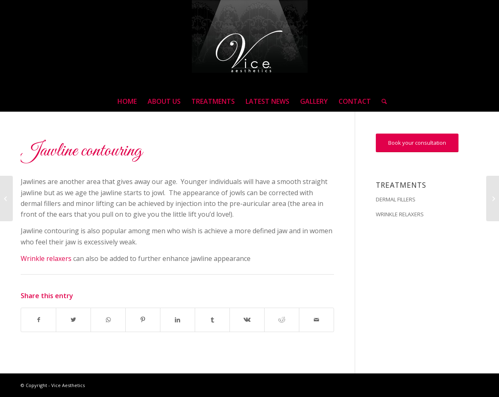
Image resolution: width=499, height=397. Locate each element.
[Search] (381, 101)
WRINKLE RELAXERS (400, 214)
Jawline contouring (81, 151)
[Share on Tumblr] (212, 319)
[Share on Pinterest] (143, 319)
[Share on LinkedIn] (177, 319)
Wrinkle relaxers (46, 258)
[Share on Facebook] (38, 319)
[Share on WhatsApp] (108, 319)
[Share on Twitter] (73, 319)
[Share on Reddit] (282, 319)
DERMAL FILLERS (395, 199)
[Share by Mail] (316, 319)
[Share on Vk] (247, 319)
